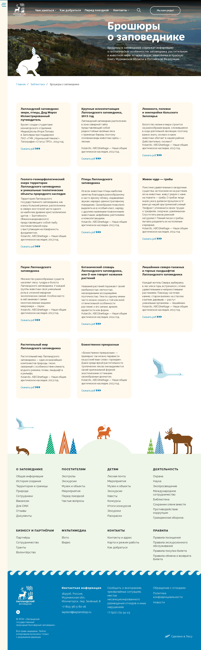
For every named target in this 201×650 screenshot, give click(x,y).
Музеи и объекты (73, 486)
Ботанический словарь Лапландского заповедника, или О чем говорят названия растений (101, 272)
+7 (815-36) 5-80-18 (74, 606)
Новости (159, 602)
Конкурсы (114, 500)
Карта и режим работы (123, 542)
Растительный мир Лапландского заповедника (41, 346)
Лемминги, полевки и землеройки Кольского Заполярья (160, 112)
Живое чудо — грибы (157, 179)
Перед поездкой (97, 10)
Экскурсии (69, 481)
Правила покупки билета (170, 550)
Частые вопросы (73, 500)
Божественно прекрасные (100, 344)
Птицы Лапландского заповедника (96, 180)
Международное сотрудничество (164, 492)
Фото (65, 537)
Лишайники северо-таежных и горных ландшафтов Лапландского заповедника (163, 270)
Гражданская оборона (168, 517)
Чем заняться (44, 10)
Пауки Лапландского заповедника (36, 268)
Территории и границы (32, 486)
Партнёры (23, 537)
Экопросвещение (165, 486)
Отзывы (21, 510)
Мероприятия (71, 491)
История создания (28, 481)
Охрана (158, 476)
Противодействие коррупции (165, 511)
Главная (21, 84)
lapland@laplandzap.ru (76, 612)
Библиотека (38, 84)
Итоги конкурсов (119, 505)
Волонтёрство (26, 552)
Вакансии (22, 500)
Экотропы (68, 476)
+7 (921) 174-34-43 (118, 612)
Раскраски (114, 515)
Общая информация (29, 476)
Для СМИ (22, 505)
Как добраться (70, 10)
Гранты (21, 547)
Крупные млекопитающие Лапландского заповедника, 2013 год (101, 112)
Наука (157, 481)
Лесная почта (116, 476)
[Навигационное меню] (4, 4)
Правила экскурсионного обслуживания (170, 544)
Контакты (120, 10)
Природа (22, 491)
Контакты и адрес (119, 537)
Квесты (112, 496)
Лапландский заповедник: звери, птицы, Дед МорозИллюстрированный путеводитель (40, 114)
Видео (66, 542)
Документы (24, 515)
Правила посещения (167, 537)
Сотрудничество (27, 542)
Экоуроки (114, 510)
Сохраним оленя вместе (169, 504)
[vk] (18, 612)
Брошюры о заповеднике (64, 84)
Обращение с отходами (169, 587)
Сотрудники (24, 496)
